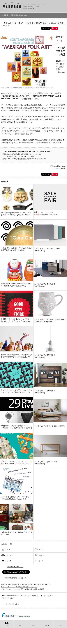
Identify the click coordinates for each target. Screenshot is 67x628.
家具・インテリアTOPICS (30, 584)
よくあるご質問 (46, 595)
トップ (7, 549)
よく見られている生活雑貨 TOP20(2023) (44, 285)
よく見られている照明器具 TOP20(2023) (44, 356)
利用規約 (35, 595)
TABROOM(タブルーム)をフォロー (15, 578)
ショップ (8, 561)
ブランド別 (45, 584)
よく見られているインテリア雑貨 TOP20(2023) (47, 249)
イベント (42, 549)
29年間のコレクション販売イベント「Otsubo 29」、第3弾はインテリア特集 (16, 427)
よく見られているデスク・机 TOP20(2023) (45, 463)
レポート (42, 555)
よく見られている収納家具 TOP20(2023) (44, 392)
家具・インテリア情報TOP (10, 584)
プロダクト (9, 555)
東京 (61, 66)
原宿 (57, 69)
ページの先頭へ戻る (12, 604)
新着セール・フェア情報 (43, 212)
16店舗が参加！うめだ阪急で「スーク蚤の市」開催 (16, 533)
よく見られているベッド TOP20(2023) (49, 426)
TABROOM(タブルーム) (15, 567)
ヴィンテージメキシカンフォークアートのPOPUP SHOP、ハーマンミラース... (16, 462)
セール (41, 561)
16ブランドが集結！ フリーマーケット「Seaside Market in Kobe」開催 (16, 498)
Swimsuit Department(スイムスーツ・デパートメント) (19, 587)
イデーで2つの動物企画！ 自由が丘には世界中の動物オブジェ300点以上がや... (16, 356)
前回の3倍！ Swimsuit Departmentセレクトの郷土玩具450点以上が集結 (16, 285)
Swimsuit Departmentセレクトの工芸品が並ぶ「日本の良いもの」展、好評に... (16, 214)
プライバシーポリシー (8, 598)
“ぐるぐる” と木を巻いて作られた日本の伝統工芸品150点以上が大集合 (16, 249)
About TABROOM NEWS (9, 595)
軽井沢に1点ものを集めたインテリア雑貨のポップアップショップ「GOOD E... (16, 320)
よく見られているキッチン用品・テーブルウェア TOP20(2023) (50, 321)
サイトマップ (25, 595)
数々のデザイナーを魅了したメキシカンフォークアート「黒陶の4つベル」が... (16, 391)
